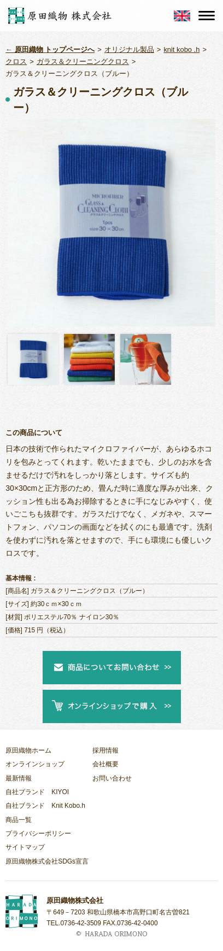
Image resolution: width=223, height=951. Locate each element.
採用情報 (105, 750)
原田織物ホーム (28, 750)
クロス (16, 61)
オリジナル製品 (129, 49)
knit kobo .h (181, 49)
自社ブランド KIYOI (37, 792)
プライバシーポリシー (38, 833)
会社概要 (105, 764)
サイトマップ (25, 847)
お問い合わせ (112, 778)
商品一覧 (18, 820)
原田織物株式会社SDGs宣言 (47, 861)
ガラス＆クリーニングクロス (83, 61)
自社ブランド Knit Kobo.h (45, 805)
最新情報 (18, 778)
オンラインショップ (34, 764)
